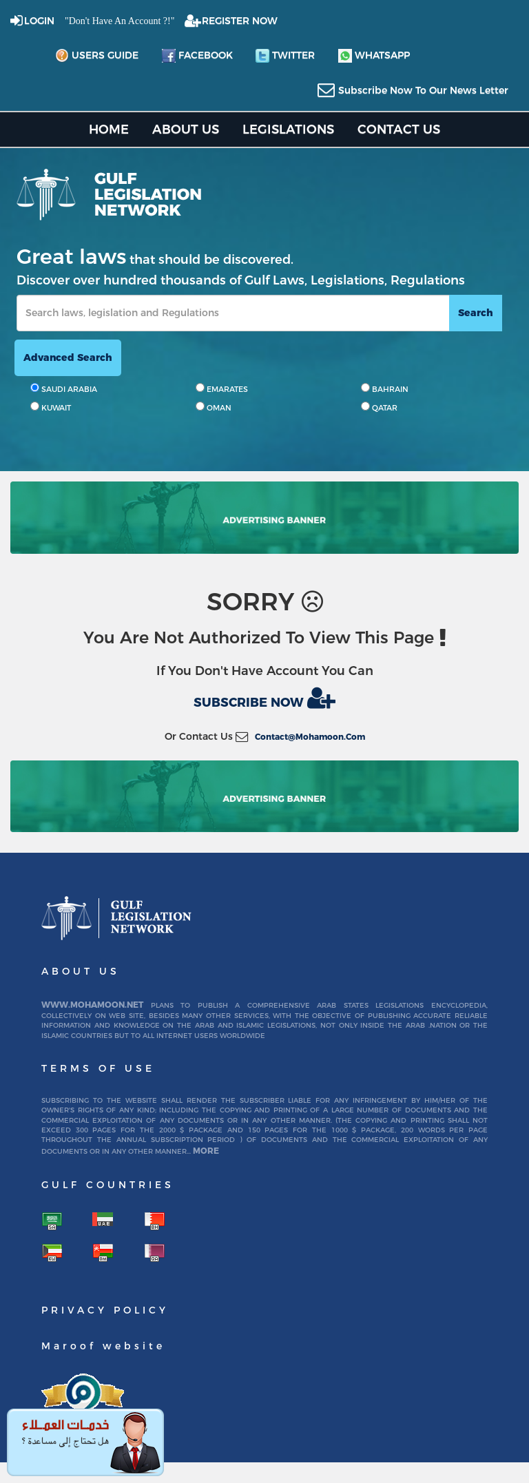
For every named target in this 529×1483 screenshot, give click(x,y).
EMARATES (222, 388)
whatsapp (374, 56)
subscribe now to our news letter (423, 90)
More (206, 1150)
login (39, 20)
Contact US (398, 129)
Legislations (288, 129)
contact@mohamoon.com (310, 737)
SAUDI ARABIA (63, 388)
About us (185, 129)
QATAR (379, 407)
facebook (197, 56)
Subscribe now (264, 697)
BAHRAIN (384, 388)
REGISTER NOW (240, 20)
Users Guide (96, 56)
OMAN (213, 407)
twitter (285, 56)
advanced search (67, 357)
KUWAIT (50, 407)
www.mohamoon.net (92, 1004)
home (109, 129)
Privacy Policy (105, 1310)
